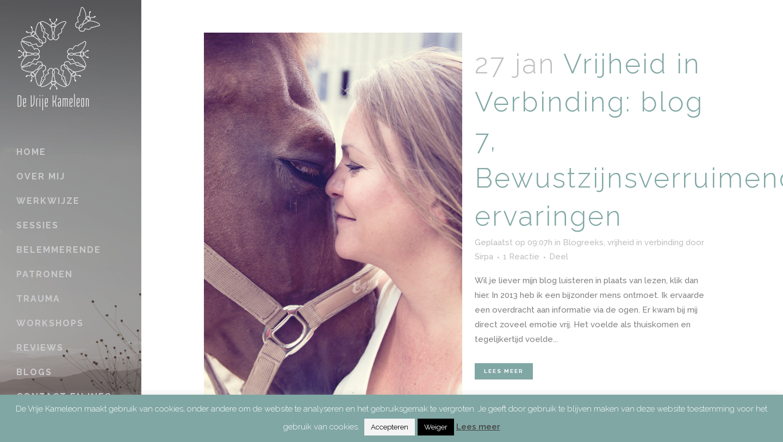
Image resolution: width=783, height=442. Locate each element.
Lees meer (504, 371)
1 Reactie (521, 257)
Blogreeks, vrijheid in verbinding (623, 242)
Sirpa (484, 257)
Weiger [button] (436, 427)
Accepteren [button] (389, 427)
